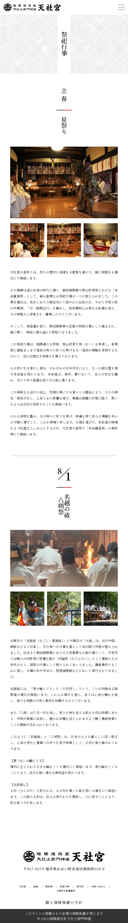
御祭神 (49, 886)
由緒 (35, 886)
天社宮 (22, 886)
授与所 (80, 886)
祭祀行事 (64, 886)
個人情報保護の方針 (64, 902)
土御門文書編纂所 (66, 890)
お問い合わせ (98, 886)
